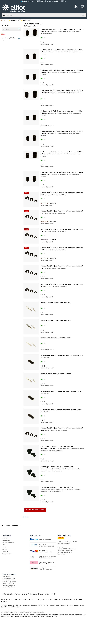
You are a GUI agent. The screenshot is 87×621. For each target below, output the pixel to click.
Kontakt (4, 547)
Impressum (5, 538)
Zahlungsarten (35, 535)
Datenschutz (6, 540)
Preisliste (5, 551)
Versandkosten (6, 554)
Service (4, 549)
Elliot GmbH (6, 535)
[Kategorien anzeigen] (83, 15)
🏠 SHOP (4, 20)
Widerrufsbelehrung (8, 542)
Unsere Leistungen (9, 574)
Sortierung (5, 25)
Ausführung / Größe (10, 39)
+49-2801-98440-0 (41, 1)
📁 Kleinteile (25, 20)
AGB (3, 544)
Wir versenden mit (64, 535)
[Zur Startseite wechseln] (15, 12)
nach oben (25, 517)
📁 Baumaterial (14, 20)
